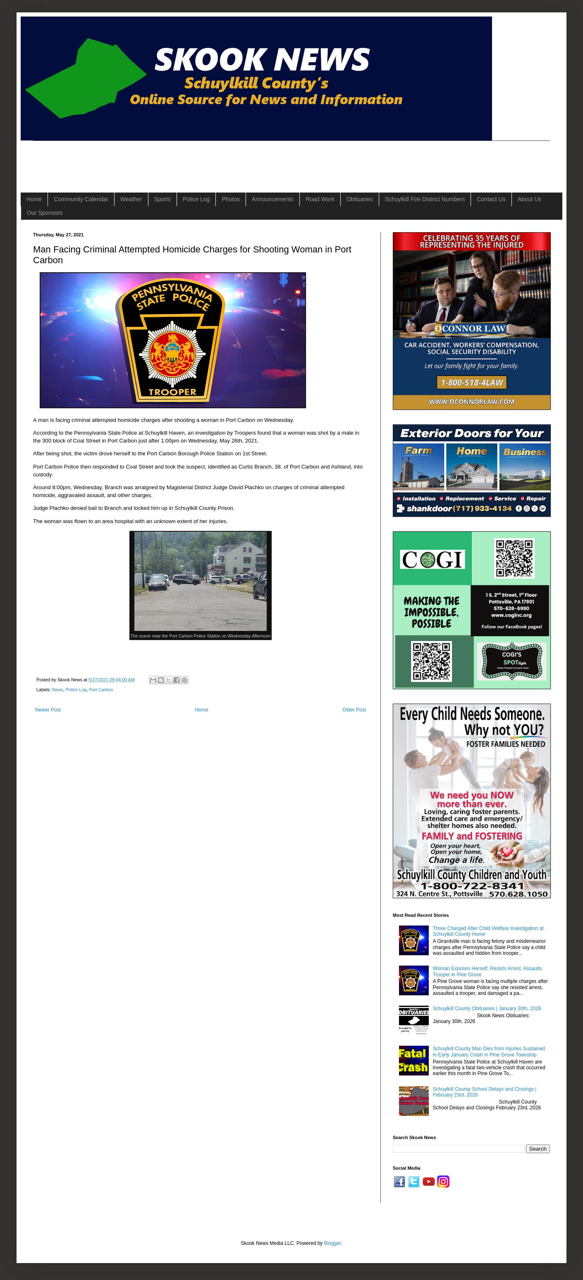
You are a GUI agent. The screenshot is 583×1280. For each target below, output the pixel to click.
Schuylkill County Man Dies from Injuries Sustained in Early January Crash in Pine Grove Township (489, 1051)
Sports (162, 199)
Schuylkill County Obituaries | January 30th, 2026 (487, 1008)
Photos (231, 199)
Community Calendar (81, 199)
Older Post (354, 710)
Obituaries (359, 199)
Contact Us (491, 199)
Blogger (332, 1243)
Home (34, 199)
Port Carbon (101, 689)
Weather (131, 199)
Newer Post (48, 710)
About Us (530, 199)
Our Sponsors (44, 212)
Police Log (196, 199)
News (57, 689)
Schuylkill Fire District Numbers (425, 199)
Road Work (320, 199)
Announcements (273, 199)
